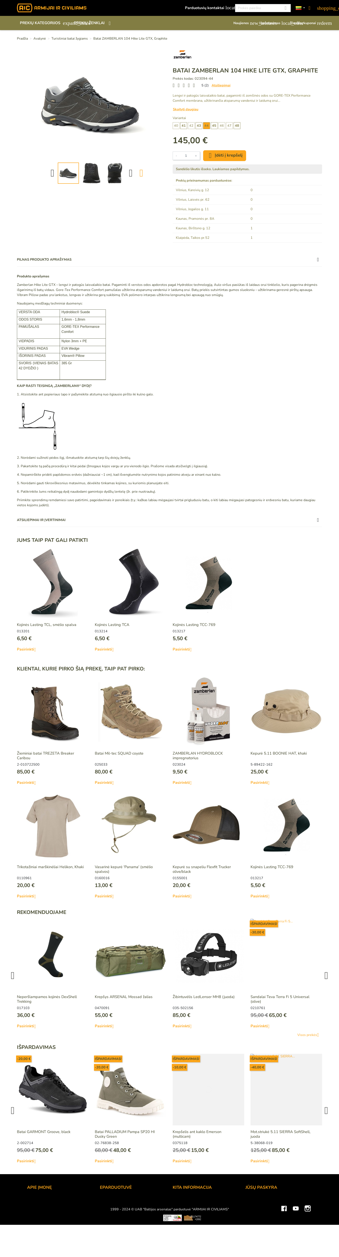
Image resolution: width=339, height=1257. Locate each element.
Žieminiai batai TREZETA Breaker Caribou (45, 756)
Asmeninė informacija (263, 1200)
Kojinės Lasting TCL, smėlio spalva (46, 624)
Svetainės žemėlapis (190, 1228)
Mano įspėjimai (258, 1234)
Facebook (284, 1245)
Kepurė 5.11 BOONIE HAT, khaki (279, 753)
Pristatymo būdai (114, 1211)
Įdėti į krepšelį (225, 155)
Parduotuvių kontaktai (207, 7)
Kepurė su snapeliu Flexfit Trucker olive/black (202, 869)
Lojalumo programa (189, 1200)
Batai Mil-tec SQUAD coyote (119, 753)
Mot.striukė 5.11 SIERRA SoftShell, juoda (280, 1134)
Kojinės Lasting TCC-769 (194, 624)
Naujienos (244, 23)
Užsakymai (254, 1211)
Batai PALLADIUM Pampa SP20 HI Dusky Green (125, 1134)
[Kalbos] (300, 8)
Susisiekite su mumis (117, 1228)
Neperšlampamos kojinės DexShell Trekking (47, 999)
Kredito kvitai (256, 1217)
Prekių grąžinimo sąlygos (121, 1217)
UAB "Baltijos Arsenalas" (48, 1205)
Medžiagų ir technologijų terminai (201, 1217)
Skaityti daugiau (185, 109)
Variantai (179, 118)
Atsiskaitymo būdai (116, 1205)
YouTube (296, 1245)
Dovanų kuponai (306, 23)
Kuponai (252, 1228)
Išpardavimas (273, 23)
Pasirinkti (28, 649)
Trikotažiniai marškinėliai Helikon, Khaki (50, 866)
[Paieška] (263, 8)
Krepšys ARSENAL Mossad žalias (124, 996)
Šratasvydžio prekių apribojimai (199, 1211)
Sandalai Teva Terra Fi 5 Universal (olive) (280, 999)
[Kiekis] (186, 156)
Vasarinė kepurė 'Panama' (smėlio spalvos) (124, 869)
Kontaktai (35, 1200)
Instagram (307, 1245)
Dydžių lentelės (186, 1223)
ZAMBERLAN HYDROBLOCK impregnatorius (198, 756)
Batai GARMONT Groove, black (43, 1131)
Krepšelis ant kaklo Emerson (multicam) (197, 1134)
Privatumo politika (115, 1223)
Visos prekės (309, 1034)
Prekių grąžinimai (259, 1205)
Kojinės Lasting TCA (112, 624)
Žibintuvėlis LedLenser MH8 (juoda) (204, 996)
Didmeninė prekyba (44, 1211)
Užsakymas (109, 1200)
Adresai (252, 1223)
